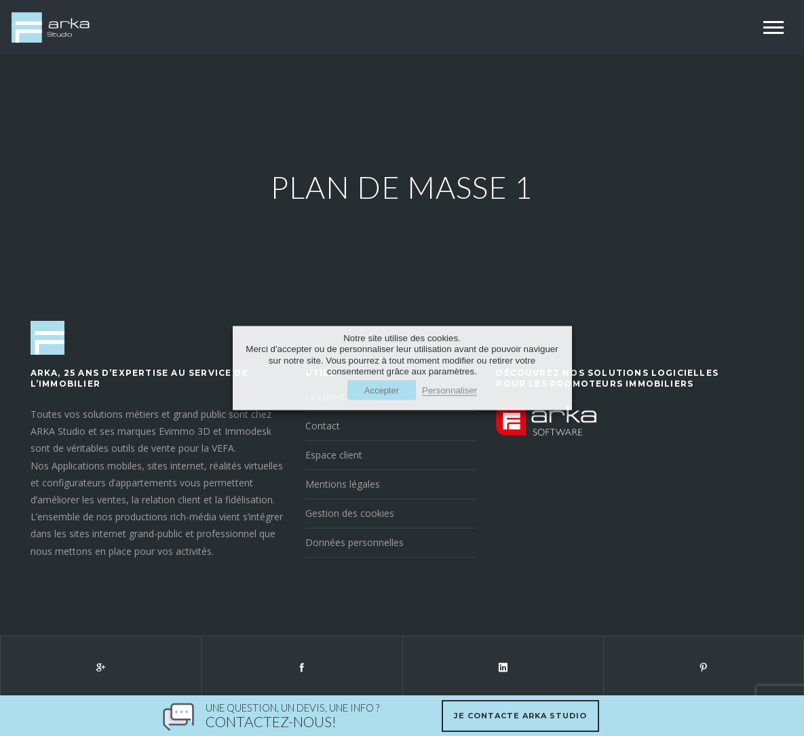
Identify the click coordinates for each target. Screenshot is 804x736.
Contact (322, 425)
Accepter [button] (381, 390)
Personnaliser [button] (450, 390)
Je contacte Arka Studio (520, 715)
